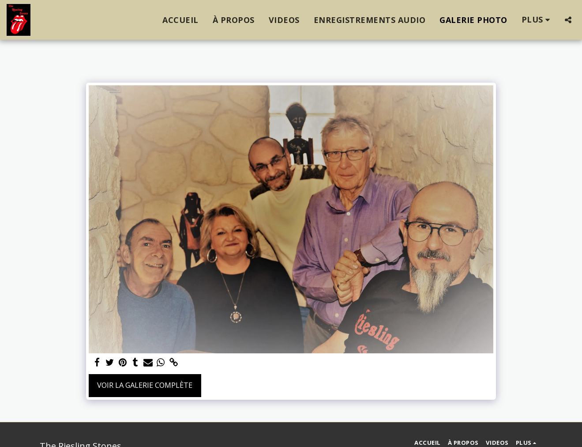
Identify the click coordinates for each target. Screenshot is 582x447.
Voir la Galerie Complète (144, 385)
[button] (568, 20)
